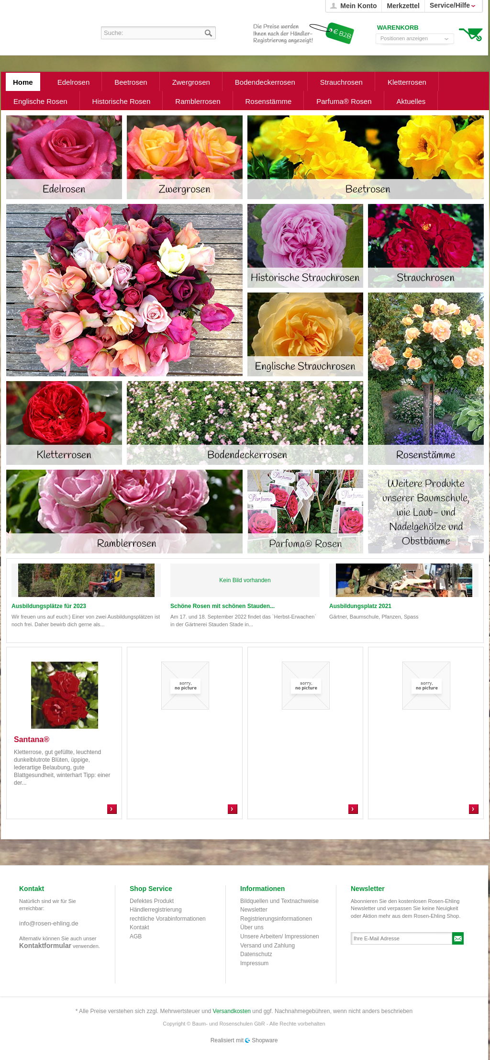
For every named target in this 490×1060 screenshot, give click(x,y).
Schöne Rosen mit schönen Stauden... (222, 606)
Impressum (254, 963)
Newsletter (253, 909)
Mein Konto (358, 6)
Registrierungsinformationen (276, 918)
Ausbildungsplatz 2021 (360, 606)
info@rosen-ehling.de (48, 923)
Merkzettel (403, 6)
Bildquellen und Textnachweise (279, 901)
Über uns (252, 927)
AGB (136, 936)
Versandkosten (232, 1011)
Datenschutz (256, 954)
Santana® (31, 740)
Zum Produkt (112, 809)
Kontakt (139, 927)
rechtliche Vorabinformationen (168, 918)
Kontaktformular (45, 945)
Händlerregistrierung (156, 909)
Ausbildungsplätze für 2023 (48, 606)
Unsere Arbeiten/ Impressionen (279, 936)
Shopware (265, 1040)
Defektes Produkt (152, 901)
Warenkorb (470, 34)
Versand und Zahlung (267, 945)
